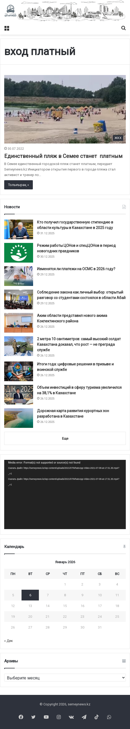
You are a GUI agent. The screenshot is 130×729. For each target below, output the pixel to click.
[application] (65, 494)
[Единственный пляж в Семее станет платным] (65, 109)
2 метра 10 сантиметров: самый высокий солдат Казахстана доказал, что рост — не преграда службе (79, 344)
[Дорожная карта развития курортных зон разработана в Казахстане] (18, 418)
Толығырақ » (18, 185)
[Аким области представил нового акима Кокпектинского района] (18, 323)
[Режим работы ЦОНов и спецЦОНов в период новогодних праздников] (18, 253)
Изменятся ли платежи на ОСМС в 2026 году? (76, 269)
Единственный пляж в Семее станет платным (63, 156)
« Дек (8, 641)
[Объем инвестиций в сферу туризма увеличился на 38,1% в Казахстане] (18, 395)
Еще (65, 438)
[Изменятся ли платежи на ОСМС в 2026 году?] (18, 276)
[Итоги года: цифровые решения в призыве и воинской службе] (18, 371)
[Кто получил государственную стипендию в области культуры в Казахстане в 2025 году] (18, 229)
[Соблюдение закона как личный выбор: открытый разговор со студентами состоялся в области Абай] (18, 299)
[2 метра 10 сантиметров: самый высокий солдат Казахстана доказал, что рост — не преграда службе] (18, 346)
